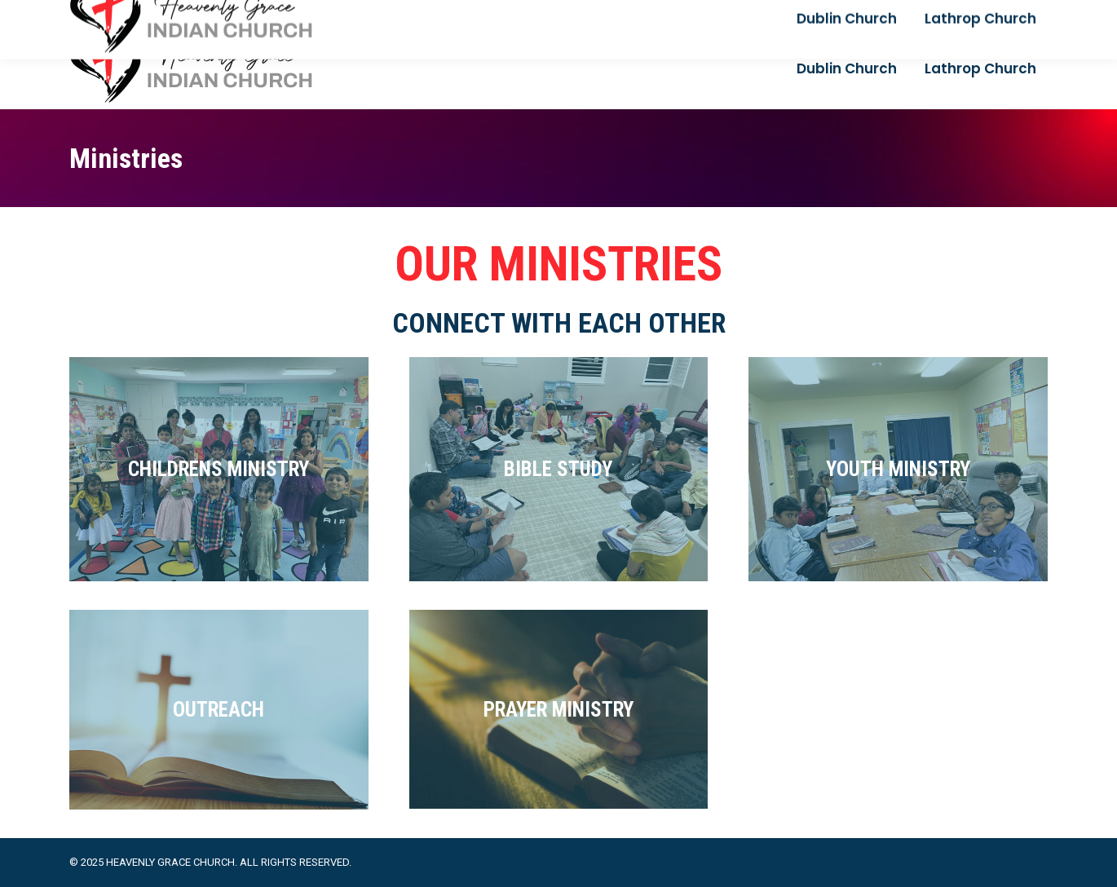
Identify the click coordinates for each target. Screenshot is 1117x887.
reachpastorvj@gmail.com (141, 14)
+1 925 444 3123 (278, 14)
